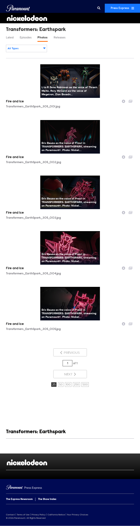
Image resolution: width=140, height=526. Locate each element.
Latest (10, 37)
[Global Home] (18, 8)
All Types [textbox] (13, 48)
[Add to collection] (130, 101)
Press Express (122, 8)
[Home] (70, 488)
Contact (10, 515)
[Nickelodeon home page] (70, 462)
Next (70, 374)
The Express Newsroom (19, 499)
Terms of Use (23, 515)
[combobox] (26, 48)
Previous (70, 352)
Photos (42, 37)
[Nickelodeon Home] (70, 18)
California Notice (56, 515)
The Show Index (47, 499)
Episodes (26, 37)
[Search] (98, 8)
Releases (59, 37)
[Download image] (123, 101)
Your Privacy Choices (77, 515)
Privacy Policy (38, 515)
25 (54, 384)
